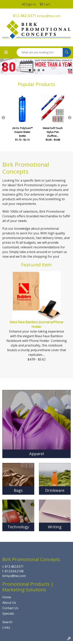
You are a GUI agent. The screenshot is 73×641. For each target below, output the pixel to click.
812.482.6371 (24, 15)
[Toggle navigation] (6, 52)
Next (70, 118)
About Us (9, 602)
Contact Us (10, 608)
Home (6, 597)
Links (6, 627)
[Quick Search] (40, 52)
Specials (8, 613)
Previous (3, 118)
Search (7, 622)
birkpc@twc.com (48, 16)
